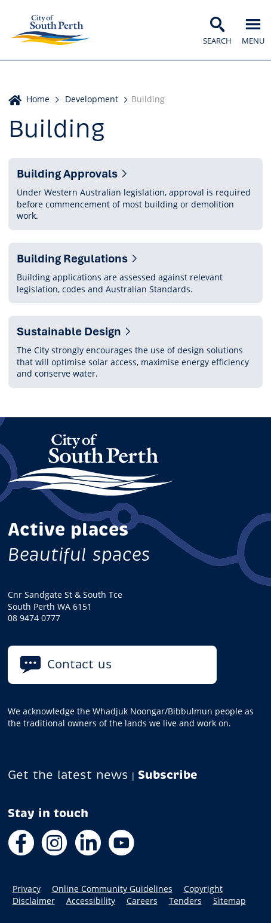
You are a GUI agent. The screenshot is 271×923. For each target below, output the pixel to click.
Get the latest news (68, 775)
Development (91, 99)
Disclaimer (34, 901)
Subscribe (168, 775)
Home (38, 99)
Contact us (79, 664)
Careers (142, 901)
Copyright (203, 889)
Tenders (185, 901)
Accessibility (90, 901)
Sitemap (229, 901)
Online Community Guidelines (112, 889)
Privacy (27, 889)
